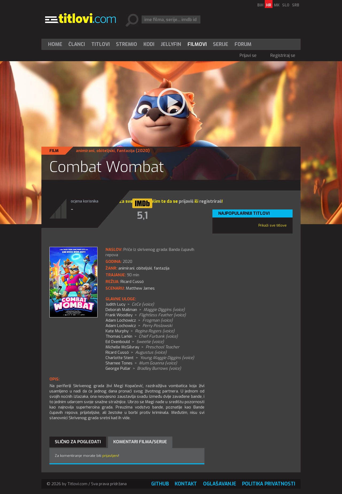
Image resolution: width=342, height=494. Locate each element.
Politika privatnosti (268, 484)
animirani (85, 150)
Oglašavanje (219, 484)
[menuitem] (56, 44)
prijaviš (186, 201)
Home (55, 44)
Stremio (126, 44)
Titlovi (100, 44)
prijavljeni (110, 455)
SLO (285, 5)
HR (268, 5)
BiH (260, 5)
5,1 (142, 215)
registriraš (210, 201)
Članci (76, 44)
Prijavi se (248, 55)
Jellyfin (171, 44)
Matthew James (140, 288)
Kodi (148, 44)
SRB (295, 5)
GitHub (160, 484)
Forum (243, 44)
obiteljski (105, 150)
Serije (220, 44)
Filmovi (197, 44)
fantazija (126, 150)
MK (276, 5)
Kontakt (186, 484)
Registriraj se (282, 55)
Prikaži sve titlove (272, 225)
